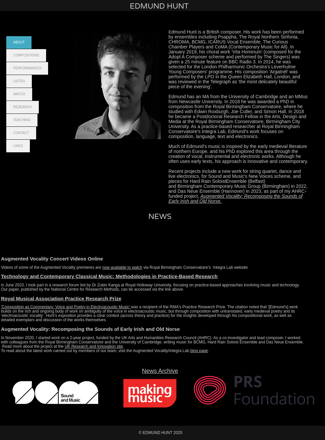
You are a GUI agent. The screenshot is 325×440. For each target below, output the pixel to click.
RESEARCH (22, 107)
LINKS (18, 146)
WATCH (19, 94)
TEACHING (22, 120)
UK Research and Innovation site (94, 346)
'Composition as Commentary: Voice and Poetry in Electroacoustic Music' (66, 307)
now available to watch (122, 267)
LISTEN (19, 81)
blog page (199, 350)
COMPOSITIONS (26, 55)
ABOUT (19, 42)
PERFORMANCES (27, 68)
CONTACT (21, 133)
